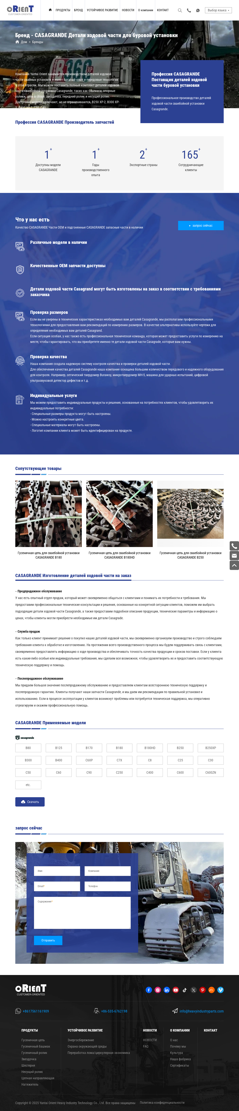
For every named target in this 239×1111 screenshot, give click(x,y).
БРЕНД (78, 10)
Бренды (37, 42)
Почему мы (178, 1046)
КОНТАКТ (163, 10)
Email (41, 886)
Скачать (30, 802)
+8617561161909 (36, 1011)
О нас (174, 1040)
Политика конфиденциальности (162, 1102)
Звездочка (28, 1059)
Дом (24, 42)
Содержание (45, 901)
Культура (176, 1053)
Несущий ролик (32, 1072)
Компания (93, 870)
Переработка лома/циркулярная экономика (99, 1053)
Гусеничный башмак (35, 1046)
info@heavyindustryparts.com (202, 1011)
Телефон (93, 886)
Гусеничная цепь (33, 1040)
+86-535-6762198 (114, 1011)
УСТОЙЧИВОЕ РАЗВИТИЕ (102, 10)
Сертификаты (179, 1065)
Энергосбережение (81, 1040)
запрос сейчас (202, 225)
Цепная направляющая (37, 1078)
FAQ (145, 1046)
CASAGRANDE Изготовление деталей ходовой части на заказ (73, 575)
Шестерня (28, 1065)
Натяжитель (29, 1084)
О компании (145, 10)
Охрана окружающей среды (87, 1046)
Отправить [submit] (48, 940)
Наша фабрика (180, 1059)
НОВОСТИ (128, 10)
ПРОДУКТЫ (63, 10)
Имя (40, 870)
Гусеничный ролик (34, 1053)
